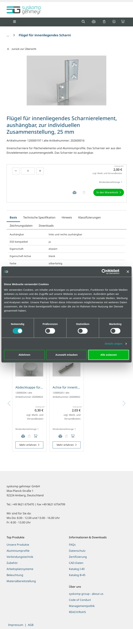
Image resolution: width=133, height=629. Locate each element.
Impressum (15, 625)
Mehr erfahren (28, 444)
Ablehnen (24, 354)
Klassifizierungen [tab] (89, 217)
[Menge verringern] (15, 171)
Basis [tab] (13, 217)
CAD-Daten (76, 563)
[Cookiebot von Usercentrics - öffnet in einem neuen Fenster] (104, 271)
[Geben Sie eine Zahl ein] (28, 171)
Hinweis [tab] (67, 217)
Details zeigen (113, 343)
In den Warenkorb (107, 192)
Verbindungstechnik (20, 557)
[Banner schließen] (128, 271)
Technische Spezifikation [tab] (39, 217)
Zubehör (12, 563)
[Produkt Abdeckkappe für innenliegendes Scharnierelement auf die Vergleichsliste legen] (23, 436)
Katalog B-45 (77, 575)
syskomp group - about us (86, 594)
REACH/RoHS (77, 612)
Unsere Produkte (18, 545)
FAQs (72, 545)
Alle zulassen (108, 354)
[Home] (8, 35)
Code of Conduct (80, 600)
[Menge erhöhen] (40, 171)
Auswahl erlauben (66, 354)
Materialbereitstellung (21, 581)
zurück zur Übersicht (21, 49)
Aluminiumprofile (18, 551)
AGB (30, 625)
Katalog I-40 (77, 569)
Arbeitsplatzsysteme (20, 569)
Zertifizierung (78, 557)
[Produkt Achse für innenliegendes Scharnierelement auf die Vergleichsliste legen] (60, 436)
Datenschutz (77, 551)
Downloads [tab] (46, 225)
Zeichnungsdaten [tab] (21, 225)
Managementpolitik (82, 606)
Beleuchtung (15, 575)
